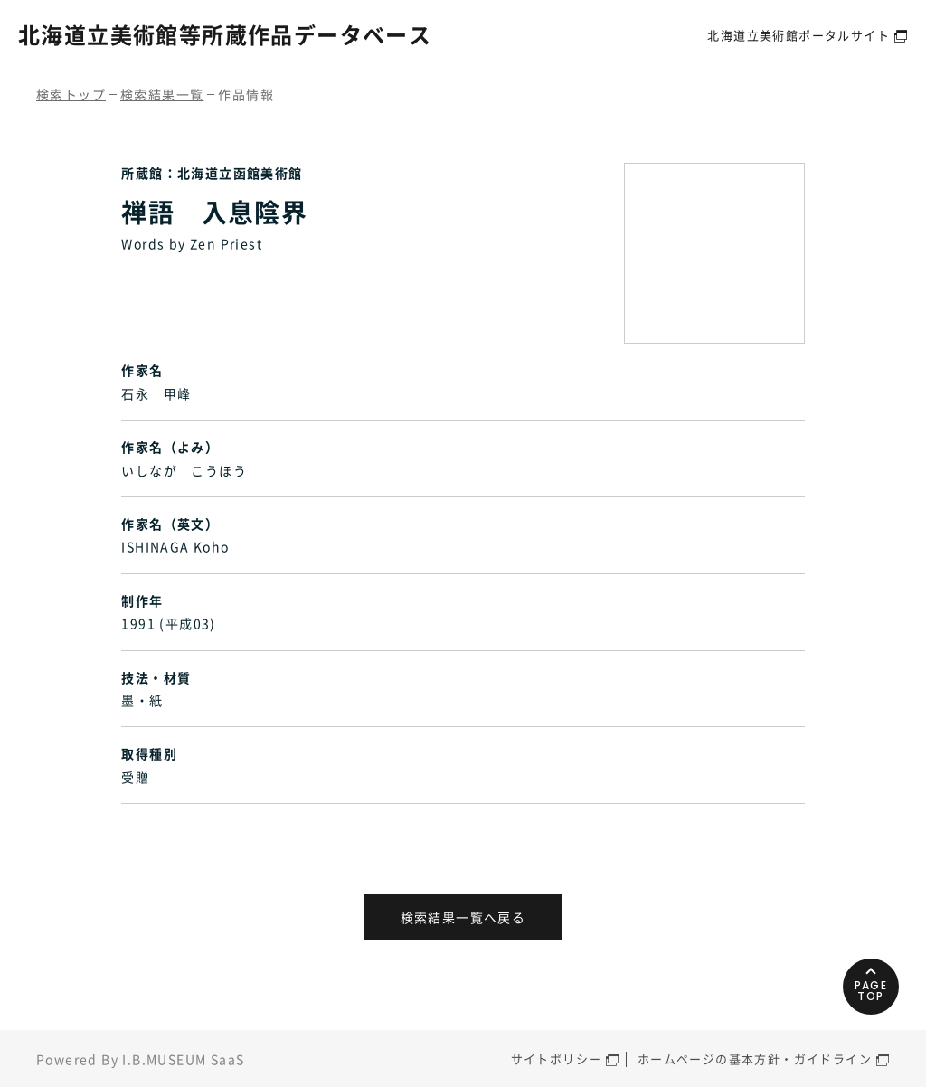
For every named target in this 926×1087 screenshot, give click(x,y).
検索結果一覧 (161, 94)
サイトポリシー (556, 1058)
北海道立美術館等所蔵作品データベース (224, 34)
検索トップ (71, 94)
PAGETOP (871, 991)
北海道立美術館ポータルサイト (798, 34)
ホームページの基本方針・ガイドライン (755, 1058)
